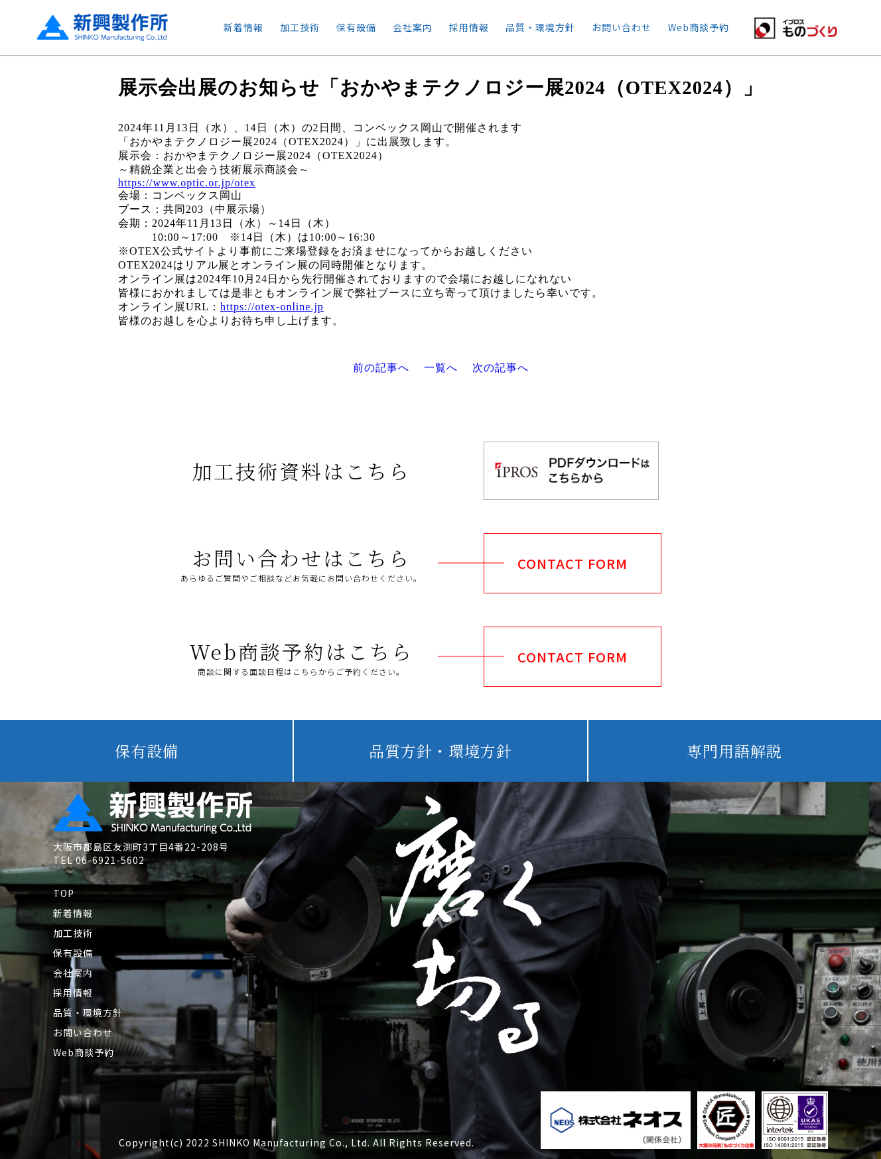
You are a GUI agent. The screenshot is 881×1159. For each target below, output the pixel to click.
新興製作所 (90, 27)
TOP (63, 893)
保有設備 (356, 27)
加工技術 (300, 27)
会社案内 (413, 27)
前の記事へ (381, 367)
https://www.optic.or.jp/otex (186, 182)
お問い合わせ (621, 27)
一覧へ (441, 367)
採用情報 (469, 27)
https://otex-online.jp (272, 306)
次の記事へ (500, 367)
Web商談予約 (698, 27)
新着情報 (243, 27)
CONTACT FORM (572, 563)
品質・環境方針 (540, 27)
